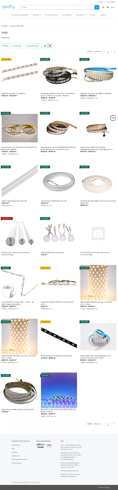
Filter (6, 46)
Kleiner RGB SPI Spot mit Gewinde (52, 252)
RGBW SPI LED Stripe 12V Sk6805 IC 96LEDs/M (95, 93)
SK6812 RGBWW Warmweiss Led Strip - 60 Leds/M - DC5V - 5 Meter (19, 357)
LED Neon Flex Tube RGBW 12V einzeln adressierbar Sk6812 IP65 (98, 202)
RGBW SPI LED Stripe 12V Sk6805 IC (14, 93)
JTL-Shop (107, 487)
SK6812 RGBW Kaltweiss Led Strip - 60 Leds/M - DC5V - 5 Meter (96, 303)
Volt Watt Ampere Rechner (70, 471)
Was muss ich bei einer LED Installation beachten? (70, 475)
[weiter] (114, 51)
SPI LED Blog (110, 2)
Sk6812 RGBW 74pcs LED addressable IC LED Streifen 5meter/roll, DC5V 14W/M (95, 357)
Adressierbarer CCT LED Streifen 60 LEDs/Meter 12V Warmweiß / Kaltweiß (19, 148)
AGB (13, 449)
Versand (37, 482)
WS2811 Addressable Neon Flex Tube (14, 201)
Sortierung (17, 46)
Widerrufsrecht (17, 463)
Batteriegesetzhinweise (20, 459)
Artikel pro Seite (32, 46)
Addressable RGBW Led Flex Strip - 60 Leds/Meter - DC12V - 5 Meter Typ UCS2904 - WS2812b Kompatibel (58, 94)
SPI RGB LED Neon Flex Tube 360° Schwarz (94, 252)
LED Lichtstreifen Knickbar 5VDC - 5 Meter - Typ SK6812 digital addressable (18, 303)
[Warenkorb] (110, 7)
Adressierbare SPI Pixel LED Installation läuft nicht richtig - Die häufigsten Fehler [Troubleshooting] (71, 456)
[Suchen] (57, 7)
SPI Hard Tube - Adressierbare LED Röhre (16, 252)
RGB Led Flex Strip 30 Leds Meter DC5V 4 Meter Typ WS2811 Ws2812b (58, 411)
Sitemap (14, 452)
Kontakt (100, 2)
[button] (103, 7)
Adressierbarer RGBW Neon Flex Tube (54, 201)
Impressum (15, 456)
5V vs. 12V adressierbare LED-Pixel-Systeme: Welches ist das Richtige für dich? (71, 447)
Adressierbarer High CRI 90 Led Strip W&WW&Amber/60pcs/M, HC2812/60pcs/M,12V (96, 148)
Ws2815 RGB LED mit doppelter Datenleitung (56, 356)
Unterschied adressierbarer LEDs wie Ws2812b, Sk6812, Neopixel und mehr (70, 465)
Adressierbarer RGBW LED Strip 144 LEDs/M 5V (18, 409)
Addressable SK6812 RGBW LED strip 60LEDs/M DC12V (57, 303)
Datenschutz (16, 445)
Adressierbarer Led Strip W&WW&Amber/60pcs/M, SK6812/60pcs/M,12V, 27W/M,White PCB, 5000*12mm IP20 (58, 148)
